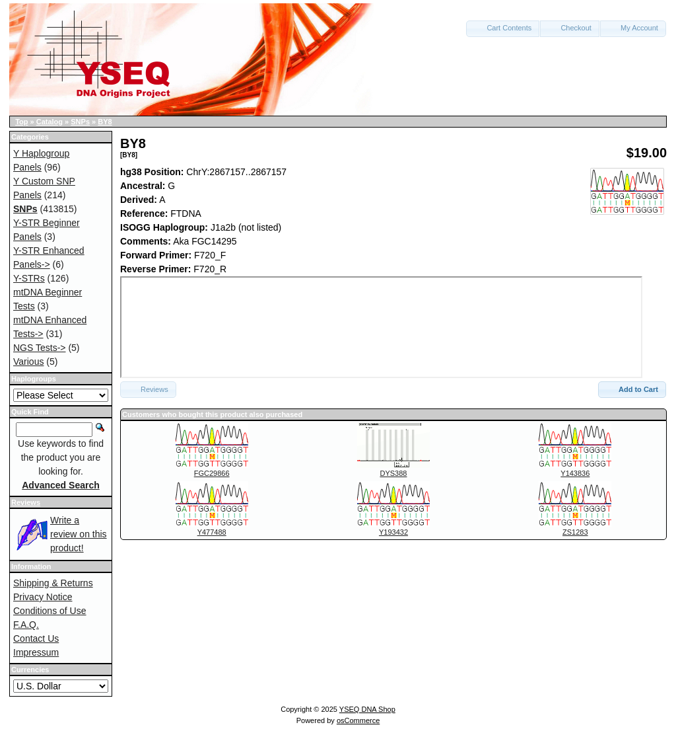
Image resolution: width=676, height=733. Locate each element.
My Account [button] (633, 27)
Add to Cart (632, 389)
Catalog (49, 122)
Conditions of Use (49, 610)
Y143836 (575, 473)
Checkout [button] (570, 27)
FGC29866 (212, 473)
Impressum (36, 652)
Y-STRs (29, 278)
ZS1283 (575, 532)
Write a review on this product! (78, 534)
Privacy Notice (42, 597)
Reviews (25, 502)
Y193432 (393, 532)
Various (28, 361)
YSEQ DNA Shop (367, 709)
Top (21, 122)
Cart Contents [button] (502, 27)
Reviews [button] (148, 389)
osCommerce (358, 720)
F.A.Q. (26, 624)
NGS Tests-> (39, 347)
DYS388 (393, 473)
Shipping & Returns (53, 583)
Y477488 (211, 532)
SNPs (80, 122)
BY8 (105, 122)
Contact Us (36, 638)
